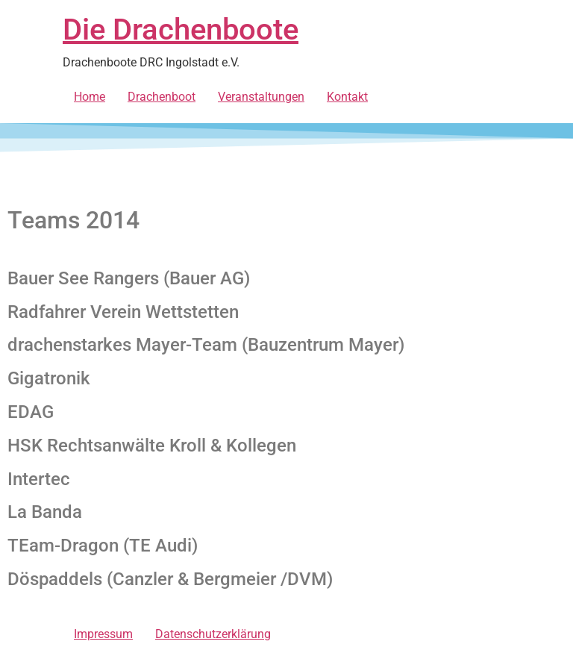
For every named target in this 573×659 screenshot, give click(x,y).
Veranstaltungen (261, 97)
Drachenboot (161, 97)
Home (89, 97)
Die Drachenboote (180, 29)
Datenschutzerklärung (213, 634)
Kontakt (347, 97)
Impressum (103, 634)
